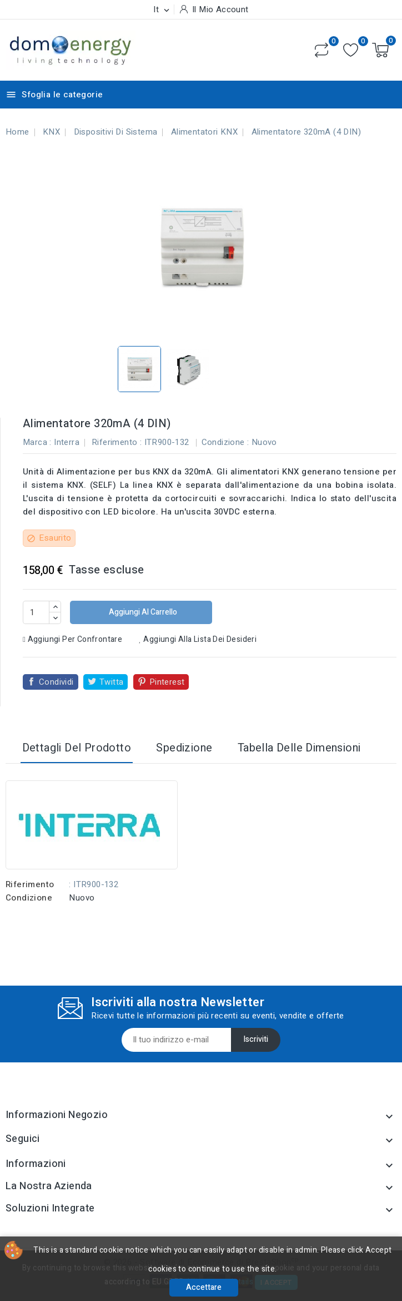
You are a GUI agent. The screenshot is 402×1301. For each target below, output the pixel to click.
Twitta (111, 682)
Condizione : (225, 442)
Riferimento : (117, 442)
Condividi (56, 682)
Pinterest (167, 682)
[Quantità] (36, 612)
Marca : (37, 442)
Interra (66, 442)
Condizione (29, 898)
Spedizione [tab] (184, 748)
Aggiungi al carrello (142, 612)
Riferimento (30, 884)
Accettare (204, 1287)
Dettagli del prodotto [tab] (76, 748)
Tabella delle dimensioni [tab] (299, 748)
